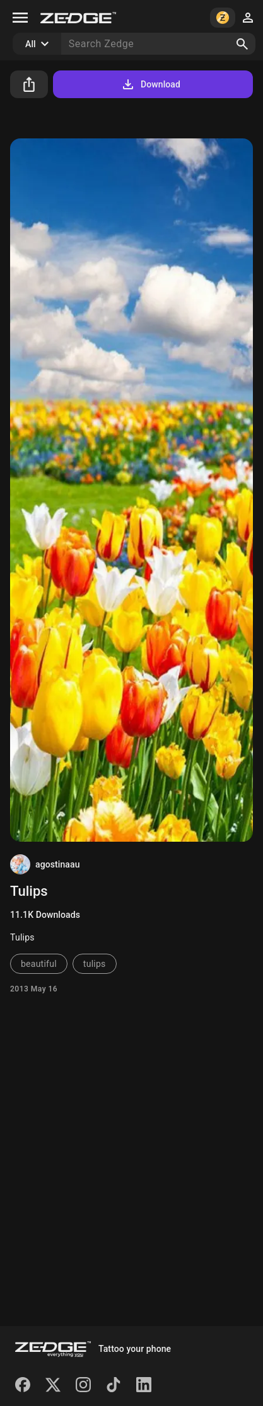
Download (150, 84)
